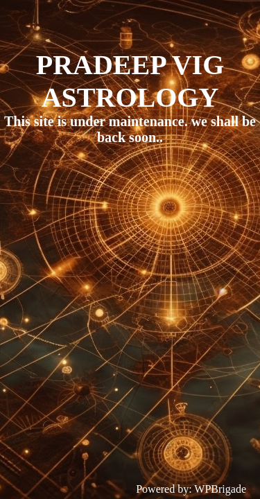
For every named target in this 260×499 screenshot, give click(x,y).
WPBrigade (220, 489)
